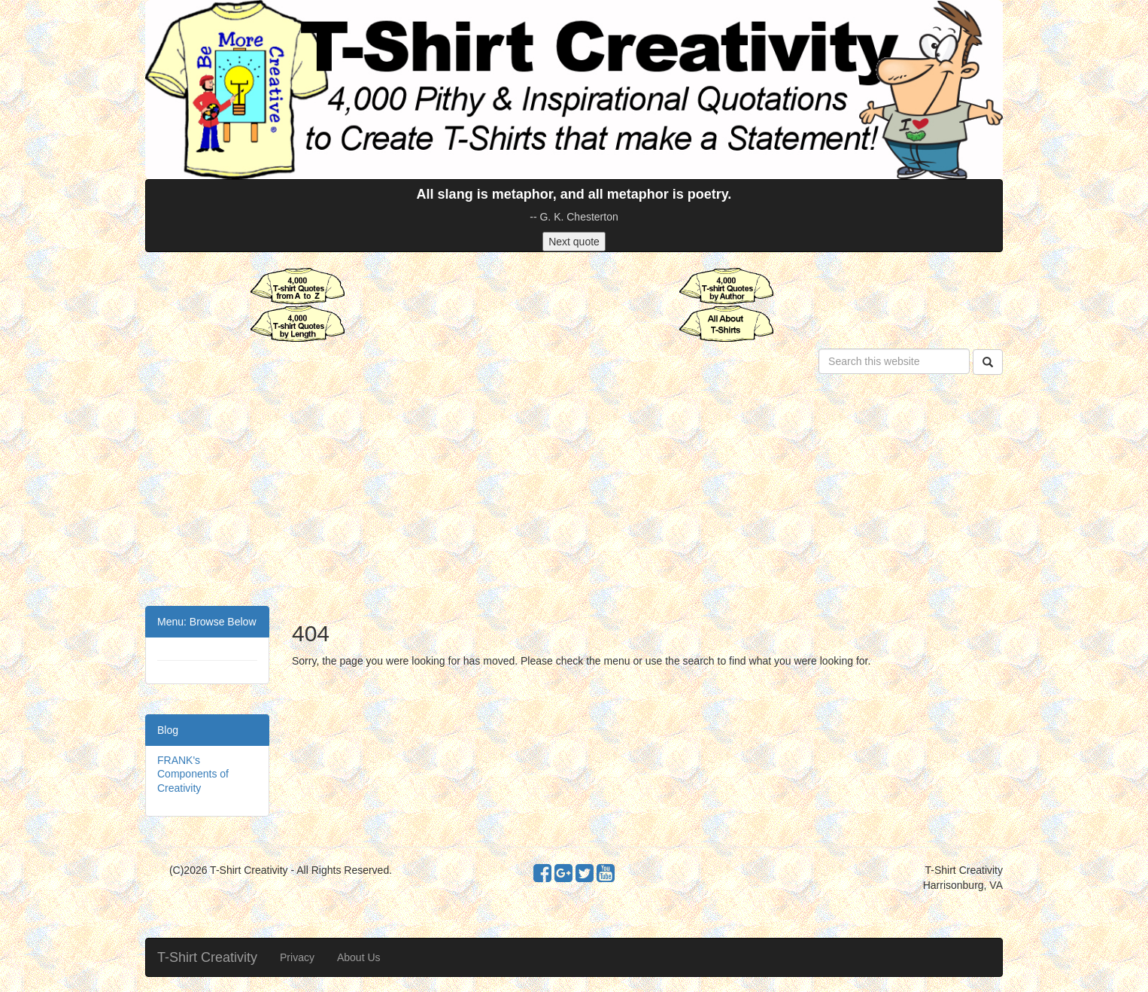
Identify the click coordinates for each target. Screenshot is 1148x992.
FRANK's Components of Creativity (193, 773)
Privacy (297, 957)
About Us (359, 957)
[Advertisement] (574, 493)
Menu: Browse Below (207, 622)
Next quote (574, 242)
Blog (167, 730)
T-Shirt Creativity (207, 957)
